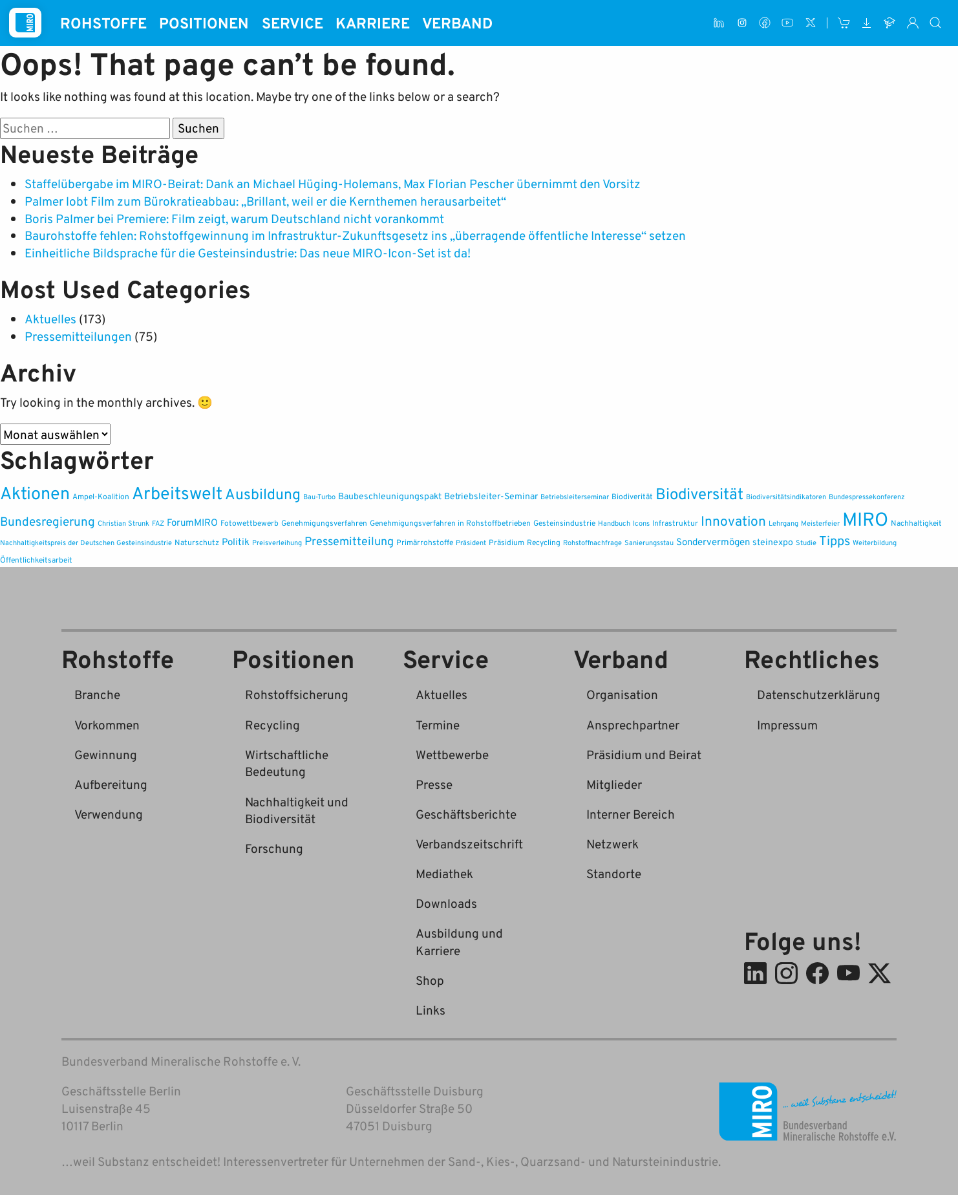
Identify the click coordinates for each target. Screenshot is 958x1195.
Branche (97, 694)
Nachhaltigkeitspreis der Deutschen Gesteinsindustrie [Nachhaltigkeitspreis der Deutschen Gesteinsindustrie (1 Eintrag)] (86, 542)
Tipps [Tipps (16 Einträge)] (834, 540)
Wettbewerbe (452, 754)
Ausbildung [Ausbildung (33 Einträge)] (263, 493)
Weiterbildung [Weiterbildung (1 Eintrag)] (875, 542)
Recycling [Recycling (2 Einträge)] (543, 542)
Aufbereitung (110, 784)
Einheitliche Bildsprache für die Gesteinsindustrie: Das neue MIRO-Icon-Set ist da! (248, 252)
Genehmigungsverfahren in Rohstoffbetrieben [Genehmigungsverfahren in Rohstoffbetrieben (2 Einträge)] (450, 523)
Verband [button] (457, 22)
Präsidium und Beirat (643, 754)
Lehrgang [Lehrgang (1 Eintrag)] (783, 523)
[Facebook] (764, 23)
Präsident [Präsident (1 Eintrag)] (471, 542)
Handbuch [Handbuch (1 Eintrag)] (614, 523)
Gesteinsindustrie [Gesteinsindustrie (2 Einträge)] (564, 523)
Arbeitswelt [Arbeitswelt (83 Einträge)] (177, 492)
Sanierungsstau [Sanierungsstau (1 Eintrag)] (649, 542)
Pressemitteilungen (78, 336)
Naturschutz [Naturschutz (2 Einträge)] (197, 542)
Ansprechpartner (632, 724)
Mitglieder (614, 784)
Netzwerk (612, 843)
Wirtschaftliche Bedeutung (286, 763)
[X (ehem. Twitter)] (810, 23)
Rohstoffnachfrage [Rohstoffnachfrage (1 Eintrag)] (592, 542)
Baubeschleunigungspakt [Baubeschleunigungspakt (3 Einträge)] (390, 495)
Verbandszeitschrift (469, 843)
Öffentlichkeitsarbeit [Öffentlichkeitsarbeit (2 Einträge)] (36, 560)
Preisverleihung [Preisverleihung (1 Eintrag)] (277, 542)
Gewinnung (105, 754)
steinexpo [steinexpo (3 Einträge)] (772, 541)
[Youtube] (787, 23)
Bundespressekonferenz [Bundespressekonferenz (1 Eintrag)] (867, 496)
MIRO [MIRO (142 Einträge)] (865, 518)
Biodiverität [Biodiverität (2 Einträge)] (632, 496)
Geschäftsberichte (466, 813)
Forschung (274, 848)
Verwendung (108, 813)
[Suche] (936, 23)
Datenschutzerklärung (818, 694)
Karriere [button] (372, 22)
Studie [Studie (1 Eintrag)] (806, 542)
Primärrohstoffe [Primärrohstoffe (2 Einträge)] (424, 542)
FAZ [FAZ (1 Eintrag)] (158, 523)
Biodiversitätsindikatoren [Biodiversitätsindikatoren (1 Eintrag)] (786, 496)
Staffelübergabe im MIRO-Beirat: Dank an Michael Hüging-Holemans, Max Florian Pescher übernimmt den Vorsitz (333, 183)
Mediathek (444, 873)
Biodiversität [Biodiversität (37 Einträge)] (699, 493)
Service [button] (292, 22)
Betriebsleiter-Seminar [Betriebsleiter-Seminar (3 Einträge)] (491, 495)
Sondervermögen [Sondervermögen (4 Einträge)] (713, 541)
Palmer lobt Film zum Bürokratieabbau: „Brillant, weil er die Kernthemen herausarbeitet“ (265, 200)
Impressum (787, 724)
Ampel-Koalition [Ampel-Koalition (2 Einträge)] (100, 496)
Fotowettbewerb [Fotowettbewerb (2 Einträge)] (249, 523)
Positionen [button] (204, 22)
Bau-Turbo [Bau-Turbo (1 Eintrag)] (319, 496)
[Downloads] (866, 23)
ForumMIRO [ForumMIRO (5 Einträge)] (192, 522)
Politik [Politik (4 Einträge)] (236, 541)
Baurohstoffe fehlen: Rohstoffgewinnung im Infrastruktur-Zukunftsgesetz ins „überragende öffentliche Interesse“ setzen (355, 235)
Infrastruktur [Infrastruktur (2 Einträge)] (675, 523)
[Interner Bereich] (912, 23)
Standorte (613, 873)
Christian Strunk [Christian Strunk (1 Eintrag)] (123, 523)
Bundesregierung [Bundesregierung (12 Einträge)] (47, 520)
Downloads (446, 903)
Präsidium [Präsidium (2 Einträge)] (506, 542)
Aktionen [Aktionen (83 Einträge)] (35, 492)
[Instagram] (741, 23)
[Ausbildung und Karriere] (889, 23)
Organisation (622, 694)
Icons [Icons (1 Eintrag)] (641, 523)
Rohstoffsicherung (296, 694)
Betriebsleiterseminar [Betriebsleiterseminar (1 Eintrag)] (574, 496)
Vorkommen (107, 724)
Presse (434, 784)
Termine (438, 724)
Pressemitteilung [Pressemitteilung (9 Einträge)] (349, 541)
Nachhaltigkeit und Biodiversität (296, 810)
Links (430, 1009)
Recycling (272, 724)
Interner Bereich (630, 813)
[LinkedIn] (719, 23)
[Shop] (844, 23)
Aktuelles (50, 318)
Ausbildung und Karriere (459, 941)
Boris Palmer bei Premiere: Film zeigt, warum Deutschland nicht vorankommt (234, 218)
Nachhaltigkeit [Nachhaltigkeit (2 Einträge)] (916, 523)
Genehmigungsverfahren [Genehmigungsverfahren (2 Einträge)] (324, 523)
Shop (430, 980)
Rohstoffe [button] (103, 22)
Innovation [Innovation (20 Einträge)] (733, 520)
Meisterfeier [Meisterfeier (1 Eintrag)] (820, 523)
